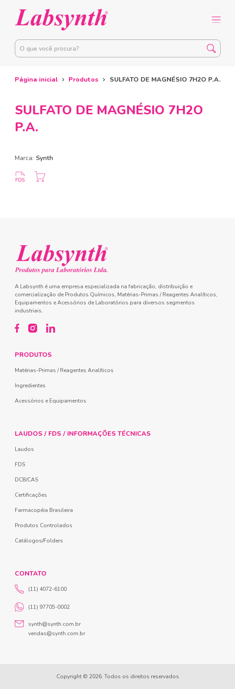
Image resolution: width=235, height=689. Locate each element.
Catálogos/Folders (39, 540)
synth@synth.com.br (54, 624)
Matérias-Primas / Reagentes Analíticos (64, 370)
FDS (20, 464)
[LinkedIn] (50, 328)
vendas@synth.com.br (56, 633)
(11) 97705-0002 (42, 606)
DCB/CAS (26, 479)
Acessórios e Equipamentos (50, 400)
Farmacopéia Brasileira (44, 510)
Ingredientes (30, 385)
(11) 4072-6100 (41, 589)
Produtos (83, 79)
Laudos (24, 449)
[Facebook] (17, 328)
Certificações (31, 494)
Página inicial (36, 79)
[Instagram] (32, 328)
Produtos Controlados (44, 525)
